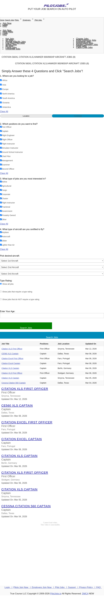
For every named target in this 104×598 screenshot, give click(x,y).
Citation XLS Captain (10, 368)
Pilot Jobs (40, 20)
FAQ (5, 26)
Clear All (4, 111)
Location (26, 116)
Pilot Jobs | (61, 587)
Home (2, 20)
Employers (29, 20)
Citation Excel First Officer (12, 358)
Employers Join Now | (43, 587)
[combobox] (52, 261)
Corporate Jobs (13, 49)
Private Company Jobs (87, 44)
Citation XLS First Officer (11, 349)
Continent (78, 116)
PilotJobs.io (55, 593)
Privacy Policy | (87, 587)
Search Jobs (9, 20)
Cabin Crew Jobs (84, 47)
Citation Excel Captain (10, 363)
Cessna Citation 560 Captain (13, 383)
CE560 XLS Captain (9, 354)
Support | (73, 587)
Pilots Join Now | (22, 587)
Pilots (19, 20)
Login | (9, 587)
